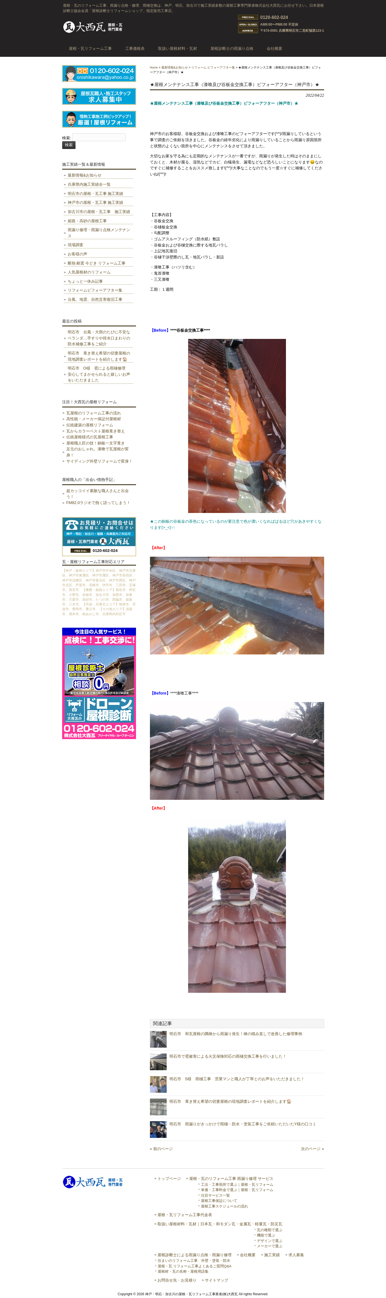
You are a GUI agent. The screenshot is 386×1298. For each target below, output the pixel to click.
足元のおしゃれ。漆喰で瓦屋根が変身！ (97, 452)
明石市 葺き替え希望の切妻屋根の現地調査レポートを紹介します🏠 (230, 1101)
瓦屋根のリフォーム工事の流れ (93, 413)
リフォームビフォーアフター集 (95, 290)
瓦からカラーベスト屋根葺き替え (95, 431)
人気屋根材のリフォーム (89, 272)
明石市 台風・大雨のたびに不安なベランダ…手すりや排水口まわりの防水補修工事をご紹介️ (99, 338)
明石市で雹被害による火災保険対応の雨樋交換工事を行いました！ (228, 1056)
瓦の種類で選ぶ (269, 1230)
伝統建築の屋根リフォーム (89, 425)
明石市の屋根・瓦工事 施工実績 (95, 193)
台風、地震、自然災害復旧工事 (95, 299)
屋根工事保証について (219, 1201)
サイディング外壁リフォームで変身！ (99, 461)
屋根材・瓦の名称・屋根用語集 (183, 1271)
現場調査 (75, 245)
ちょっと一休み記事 (85, 281)
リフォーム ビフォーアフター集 (213, 67)
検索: (66, 138)
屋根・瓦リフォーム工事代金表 (184, 1215)
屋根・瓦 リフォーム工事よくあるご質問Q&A (195, 1266)
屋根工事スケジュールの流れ (224, 1206)
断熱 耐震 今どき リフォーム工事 (97, 263)
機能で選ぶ (266, 1235)
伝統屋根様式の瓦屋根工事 (89, 437)
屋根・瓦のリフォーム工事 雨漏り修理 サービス (231, 1179)
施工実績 (272, 1255)
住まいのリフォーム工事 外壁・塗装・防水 (194, 1260)
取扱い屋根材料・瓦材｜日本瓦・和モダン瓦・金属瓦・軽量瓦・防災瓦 (219, 1224)
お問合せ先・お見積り (176, 1280)
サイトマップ (216, 1280)
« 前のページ (161, 1149)
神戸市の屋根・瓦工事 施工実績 (95, 202)
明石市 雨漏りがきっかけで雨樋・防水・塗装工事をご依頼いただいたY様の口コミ (243, 1124)
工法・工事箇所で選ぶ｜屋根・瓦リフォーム (237, 1184)
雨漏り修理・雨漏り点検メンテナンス (99, 233)
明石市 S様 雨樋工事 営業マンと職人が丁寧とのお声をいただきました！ (237, 1079)
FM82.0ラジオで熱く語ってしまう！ (98, 502)
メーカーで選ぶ (269, 1246)
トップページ (169, 1179)
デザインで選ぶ (269, 1241)
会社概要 (248, 1255)
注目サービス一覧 (215, 1195)
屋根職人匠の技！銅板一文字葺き (95, 443)
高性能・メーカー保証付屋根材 (93, 419)
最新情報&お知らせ (174, 67)
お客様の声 (77, 254)
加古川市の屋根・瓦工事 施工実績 (99, 211)
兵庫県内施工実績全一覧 (89, 184)
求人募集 (296, 1255)
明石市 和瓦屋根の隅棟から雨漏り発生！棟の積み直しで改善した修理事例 (235, 1033)
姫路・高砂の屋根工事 (87, 221)
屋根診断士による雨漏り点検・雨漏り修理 (194, 1255)
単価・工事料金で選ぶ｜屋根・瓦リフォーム (237, 1190)
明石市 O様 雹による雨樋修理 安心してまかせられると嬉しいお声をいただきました (99, 374)
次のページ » (312, 1149)
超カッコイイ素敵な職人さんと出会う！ (97, 493)
